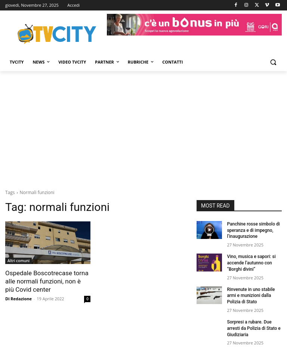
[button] (273, 62)
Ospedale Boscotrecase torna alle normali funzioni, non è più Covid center (47, 281)
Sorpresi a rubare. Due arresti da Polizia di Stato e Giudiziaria (253, 328)
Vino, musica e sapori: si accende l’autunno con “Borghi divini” (251, 263)
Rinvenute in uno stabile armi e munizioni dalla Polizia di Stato (251, 296)
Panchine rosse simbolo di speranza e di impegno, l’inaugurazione (253, 230)
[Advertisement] (143, 127)
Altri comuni (18, 260)
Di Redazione (18, 298)
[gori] (194, 25)
